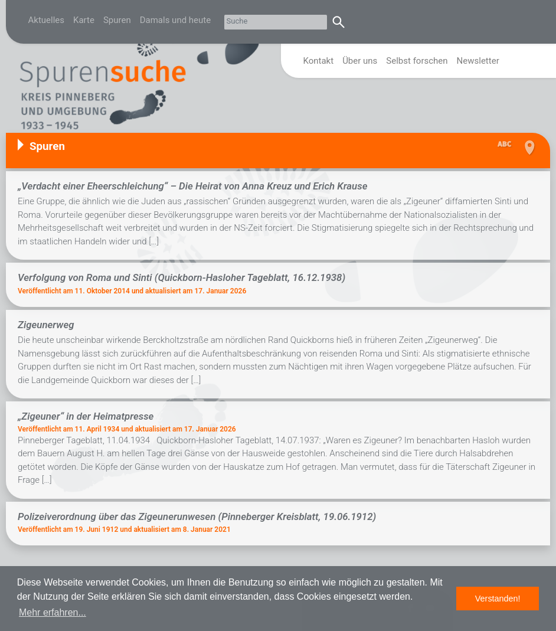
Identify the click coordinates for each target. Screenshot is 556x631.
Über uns (359, 60)
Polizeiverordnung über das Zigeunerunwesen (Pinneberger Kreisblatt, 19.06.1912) (197, 516)
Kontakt (318, 60)
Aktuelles (46, 20)
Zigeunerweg (46, 325)
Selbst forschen (416, 60)
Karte (83, 20)
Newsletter (478, 60)
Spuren (117, 20)
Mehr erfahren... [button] (52, 612)
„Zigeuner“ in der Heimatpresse (85, 416)
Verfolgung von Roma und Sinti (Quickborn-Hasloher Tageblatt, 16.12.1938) (181, 277)
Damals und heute (175, 20)
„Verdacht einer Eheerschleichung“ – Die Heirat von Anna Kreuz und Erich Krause (192, 186)
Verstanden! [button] (498, 598)
